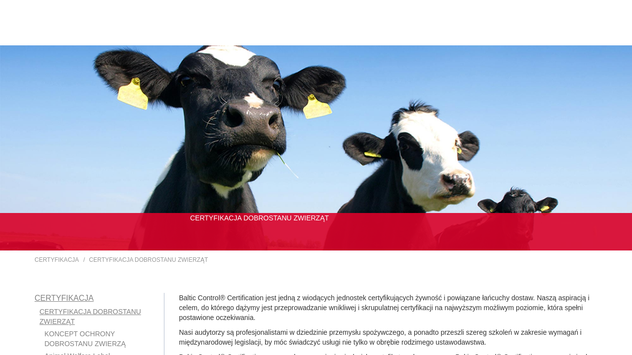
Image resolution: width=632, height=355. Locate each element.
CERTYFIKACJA (57, 259)
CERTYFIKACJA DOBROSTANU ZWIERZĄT (148, 259)
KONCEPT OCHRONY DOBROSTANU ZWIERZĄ (85, 339)
